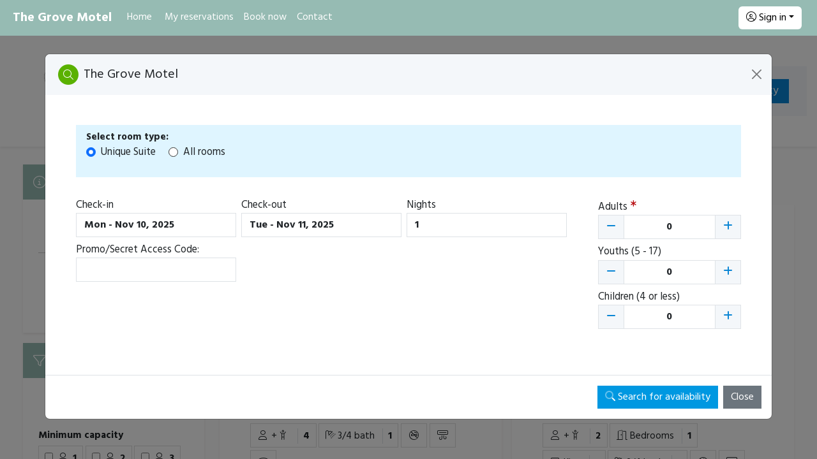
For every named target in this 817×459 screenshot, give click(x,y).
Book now (265, 17)
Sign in (766, 18)
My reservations (199, 17)
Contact (315, 17)
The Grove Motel (62, 18)
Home (139, 17)
